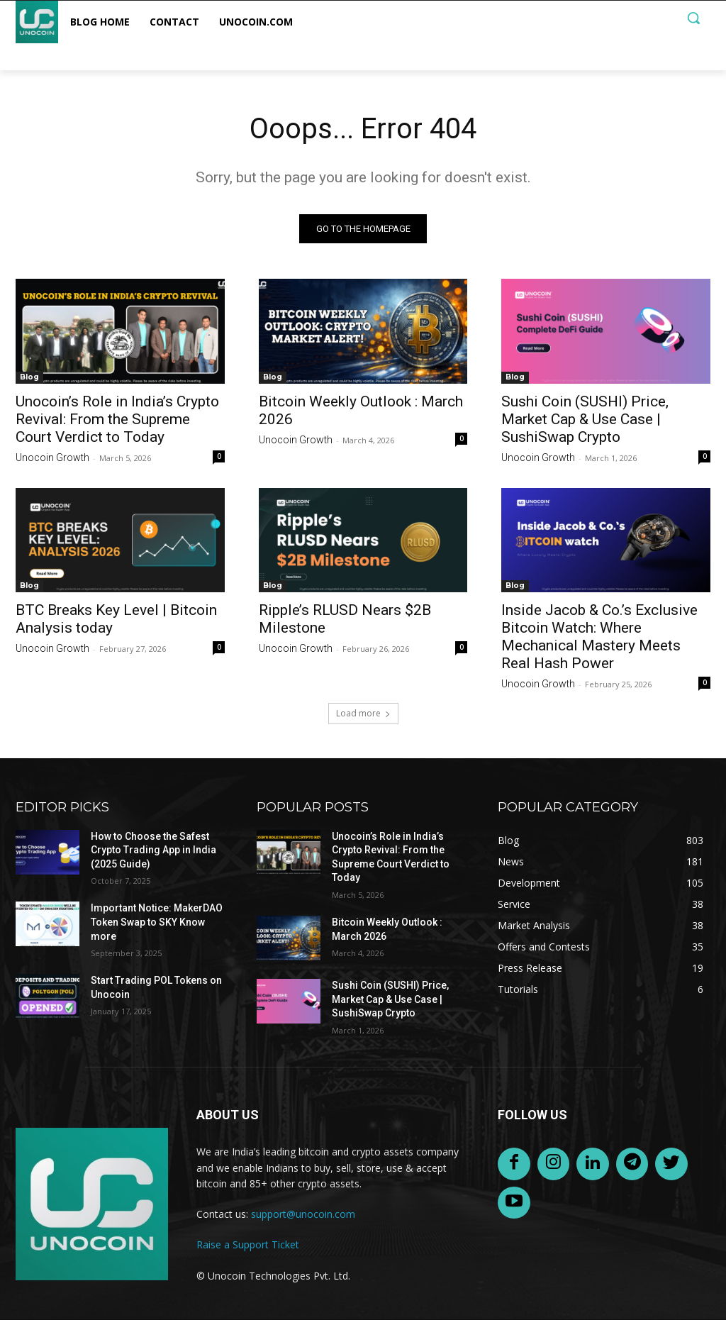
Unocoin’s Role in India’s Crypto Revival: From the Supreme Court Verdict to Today (117, 418)
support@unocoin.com (303, 1214)
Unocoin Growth (52, 456)
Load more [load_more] (363, 713)
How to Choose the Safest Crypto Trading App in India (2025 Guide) (153, 850)
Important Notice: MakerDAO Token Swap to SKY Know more (157, 922)
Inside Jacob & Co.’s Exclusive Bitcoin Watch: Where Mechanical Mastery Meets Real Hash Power (599, 636)
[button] (693, 18)
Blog (29, 376)
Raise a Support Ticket (247, 1244)
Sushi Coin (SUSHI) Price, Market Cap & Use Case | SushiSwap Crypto (585, 418)
